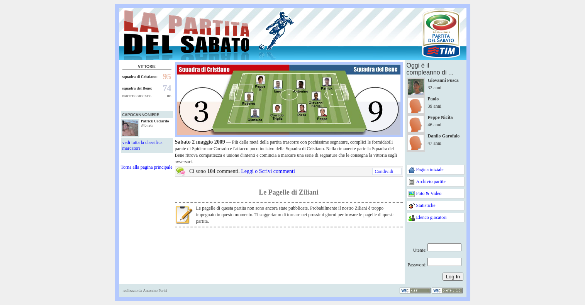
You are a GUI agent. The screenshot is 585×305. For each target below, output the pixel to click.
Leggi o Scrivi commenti (268, 171)
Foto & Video (429, 193)
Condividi (384, 171)
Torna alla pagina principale (147, 167)
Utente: (420, 250)
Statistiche (426, 205)
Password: (417, 265)
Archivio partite (431, 181)
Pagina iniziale (430, 169)
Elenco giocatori (431, 217)
